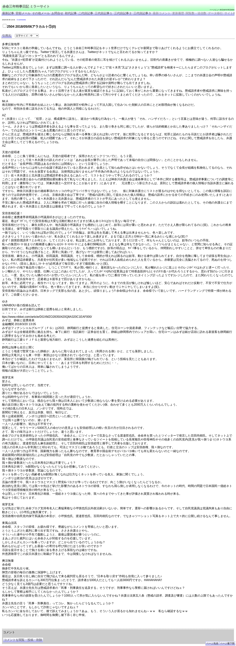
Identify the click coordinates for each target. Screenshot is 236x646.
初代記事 (71, 13)
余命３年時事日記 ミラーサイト (39, 627)
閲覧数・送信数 (196, 13)
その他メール (41, 13)
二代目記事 (85, 13)
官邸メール (23, 13)
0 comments (21, 20)
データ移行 (215, 13)
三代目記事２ (123, 13)
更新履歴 (178, 13)
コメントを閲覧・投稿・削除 (23, 639)
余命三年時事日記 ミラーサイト (26, 6)
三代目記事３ (142, 13)
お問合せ (57, 13)
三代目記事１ (103, 13)
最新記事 (8, 13)
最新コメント (162, 13)
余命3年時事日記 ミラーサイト (64, 627)
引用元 (6, 35)
